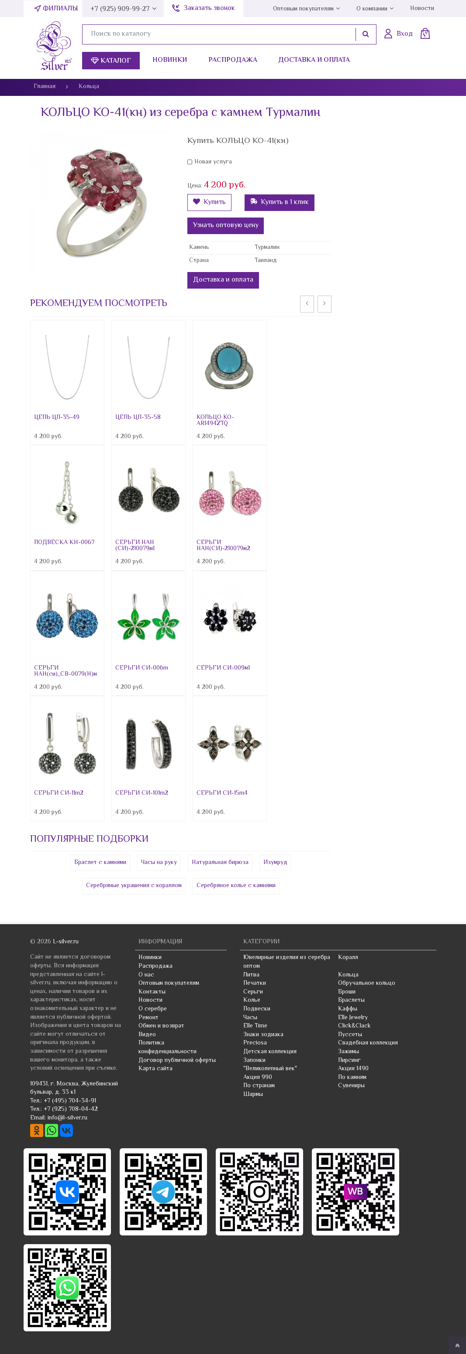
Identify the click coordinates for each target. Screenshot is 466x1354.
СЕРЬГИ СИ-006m (141, 668)
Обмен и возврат (161, 1026)
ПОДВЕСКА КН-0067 (64, 543)
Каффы (347, 1009)
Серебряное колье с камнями (236, 886)
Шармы (253, 1094)
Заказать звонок (209, 8)
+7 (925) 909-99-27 (120, 9)
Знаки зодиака (263, 1035)
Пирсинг (349, 1060)
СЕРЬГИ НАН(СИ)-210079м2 (223, 546)
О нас (146, 975)
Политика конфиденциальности (167, 1047)
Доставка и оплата (314, 60)
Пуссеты (350, 1035)
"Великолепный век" (270, 1069)
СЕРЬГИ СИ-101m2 (141, 793)
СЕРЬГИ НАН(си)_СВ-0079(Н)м (65, 671)
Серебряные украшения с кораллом (134, 886)
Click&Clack (354, 1026)
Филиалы (60, 8)
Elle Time (255, 1026)
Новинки (169, 60)
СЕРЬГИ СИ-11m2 (58, 793)
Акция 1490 (353, 1069)
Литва (251, 975)
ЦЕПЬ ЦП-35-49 (56, 417)
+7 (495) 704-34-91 (70, 1101)
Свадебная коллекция (368, 1043)
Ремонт (148, 1018)
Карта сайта (155, 1069)
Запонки (254, 1060)
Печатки (254, 983)
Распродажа (232, 60)
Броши (347, 992)
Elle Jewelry (353, 1018)
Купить (209, 202)
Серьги (253, 992)
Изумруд (275, 863)
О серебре (152, 1009)
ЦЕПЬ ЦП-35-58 (138, 417)
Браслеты (351, 1000)
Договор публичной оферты (177, 1060)
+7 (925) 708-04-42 (71, 1109)
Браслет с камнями (100, 863)
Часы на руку (159, 863)
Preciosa (255, 1043)
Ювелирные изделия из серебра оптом (286, 962)
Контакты (152, 992)
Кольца (348, 975)
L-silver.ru (66, 942)
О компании (371, 9)
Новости (422, 9)
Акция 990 (257, 1077)
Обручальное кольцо (366, 983)
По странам (259, 1086)
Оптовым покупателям (303, 9)
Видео (147, 1035)
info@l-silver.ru (67, 1118)
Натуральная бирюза (220, 863)
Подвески (256, 1009)
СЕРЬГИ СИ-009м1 (223, 668)
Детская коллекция (270, 1052)
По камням (352, 1077)
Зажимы (348, 1052)
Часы (250, 1018)
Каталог (111, 61)
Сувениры (351, 1086)
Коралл (348, 958)
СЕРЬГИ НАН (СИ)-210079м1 (135, 546)
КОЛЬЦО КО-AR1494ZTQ (215, 421)
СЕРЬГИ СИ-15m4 (222, 793)
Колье (251, 1000)
